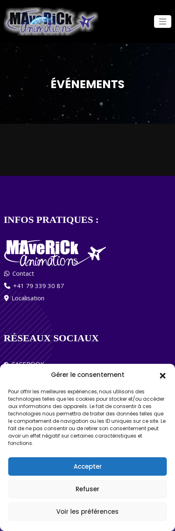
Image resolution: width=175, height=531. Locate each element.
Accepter (88, 466)
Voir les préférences (87, 511)
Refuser (87, 489)
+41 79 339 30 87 (38, 285)
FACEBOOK (26, 363)
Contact (23, 273)
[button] (163, 375)
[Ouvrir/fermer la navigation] (163, 21)
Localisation (28, 297)
